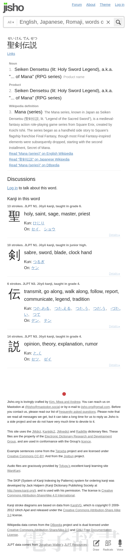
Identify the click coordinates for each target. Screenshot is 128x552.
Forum (77, 5)
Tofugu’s (64, 466)
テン (47, 320)
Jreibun (69, 456)
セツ (35, 359)
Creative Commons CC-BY (25, 456)
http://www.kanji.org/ (21, 490)
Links (11, 54)
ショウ (49, 229)
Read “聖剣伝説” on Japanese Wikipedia (39, 159)
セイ (35, 229)
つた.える (62, 308)
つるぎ (39, 261)
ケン (35, 267)
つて (36, 314)
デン (35, 320)
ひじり (39, 223)
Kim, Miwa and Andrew (64, 402)
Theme (105, 5)
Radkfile (81, 431)
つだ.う (99, 308)
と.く (37, 353)
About (91, 5)
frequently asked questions (77, 411)
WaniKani (13, 470)
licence (86, 441)
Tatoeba (60, 451)
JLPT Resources (75, 544)
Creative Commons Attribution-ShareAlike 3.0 (38, 530)
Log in (119, 5)
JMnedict (63, 431)
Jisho (13, 8)
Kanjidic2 (49, 431)
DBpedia (56, 525)
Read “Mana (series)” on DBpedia (34, 165)
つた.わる (41, 308)
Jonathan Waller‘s (51, 544)
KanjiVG (76, 505)
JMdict (36, 431)
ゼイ (47, 359)
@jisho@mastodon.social (42, 407)
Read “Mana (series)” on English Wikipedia (41, 153)
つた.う (82, 308)
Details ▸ (114, 235)
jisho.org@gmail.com (95, 407)
